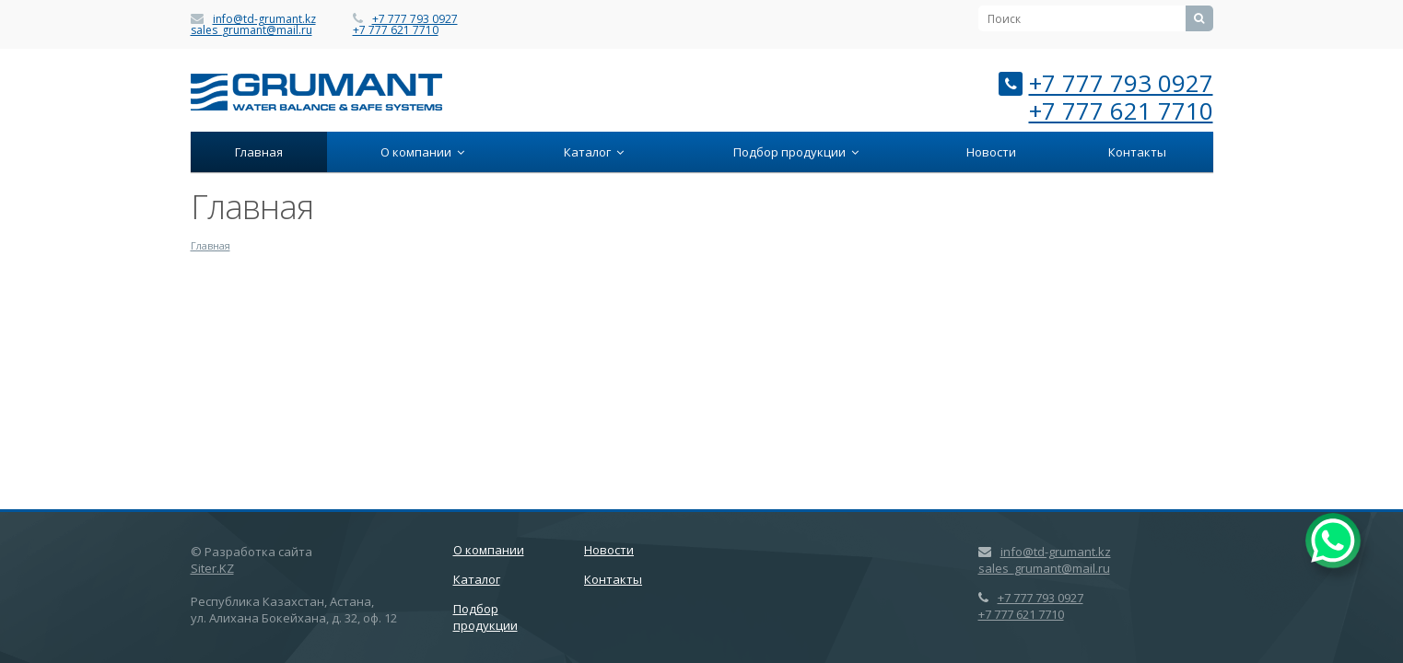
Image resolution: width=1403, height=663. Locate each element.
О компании (422, 152)
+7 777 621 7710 (395, 30)
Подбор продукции (796, 152)
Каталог (594, 152)
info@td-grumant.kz (264, 19)
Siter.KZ (212, 568)
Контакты (1137, 152)
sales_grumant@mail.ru (251, 30)
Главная (259, 152)
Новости (991, 152)
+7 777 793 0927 (415, 19)
